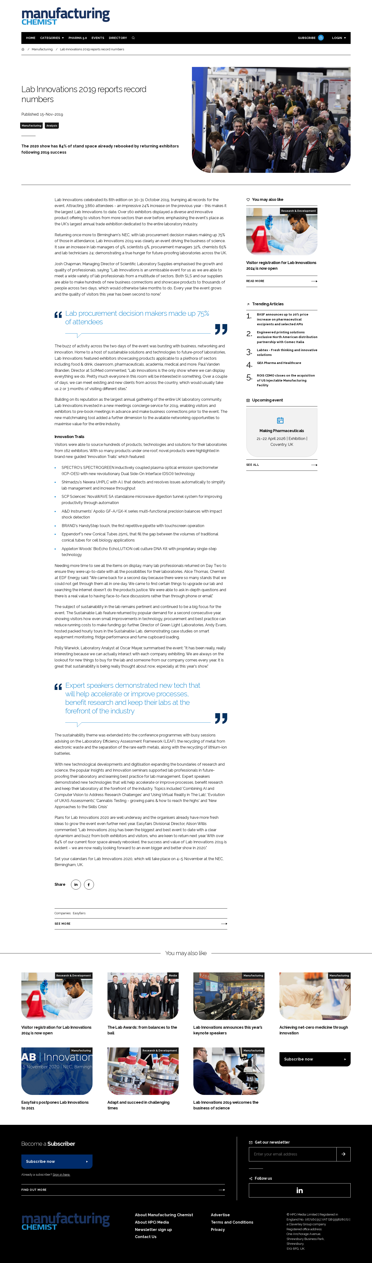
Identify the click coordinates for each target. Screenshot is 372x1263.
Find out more (33, 1190)
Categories (50, 38)
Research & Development (298, 210)
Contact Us (146, 1237)
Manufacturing (31, 125)
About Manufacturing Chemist (164, 1215)
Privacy (218, 1229)
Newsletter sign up (153, 1229)
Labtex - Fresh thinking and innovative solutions (287, 353)
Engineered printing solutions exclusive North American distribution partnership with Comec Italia (287, 337)
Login (337, 38)
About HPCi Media (152, 1222)
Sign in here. (61, 1174)
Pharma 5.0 (78, 38)
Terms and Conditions (232, 1222)
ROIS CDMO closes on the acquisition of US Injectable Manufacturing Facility (286, 380)
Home (30, 38)
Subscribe (310, 38)
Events (98, 38)
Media (173, 975)
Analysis (51, 125)
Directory (118, 38)
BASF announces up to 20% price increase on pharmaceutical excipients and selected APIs (282, 319)
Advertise (220, 1215)
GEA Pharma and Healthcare (279, 363)
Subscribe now (298, 1059)
